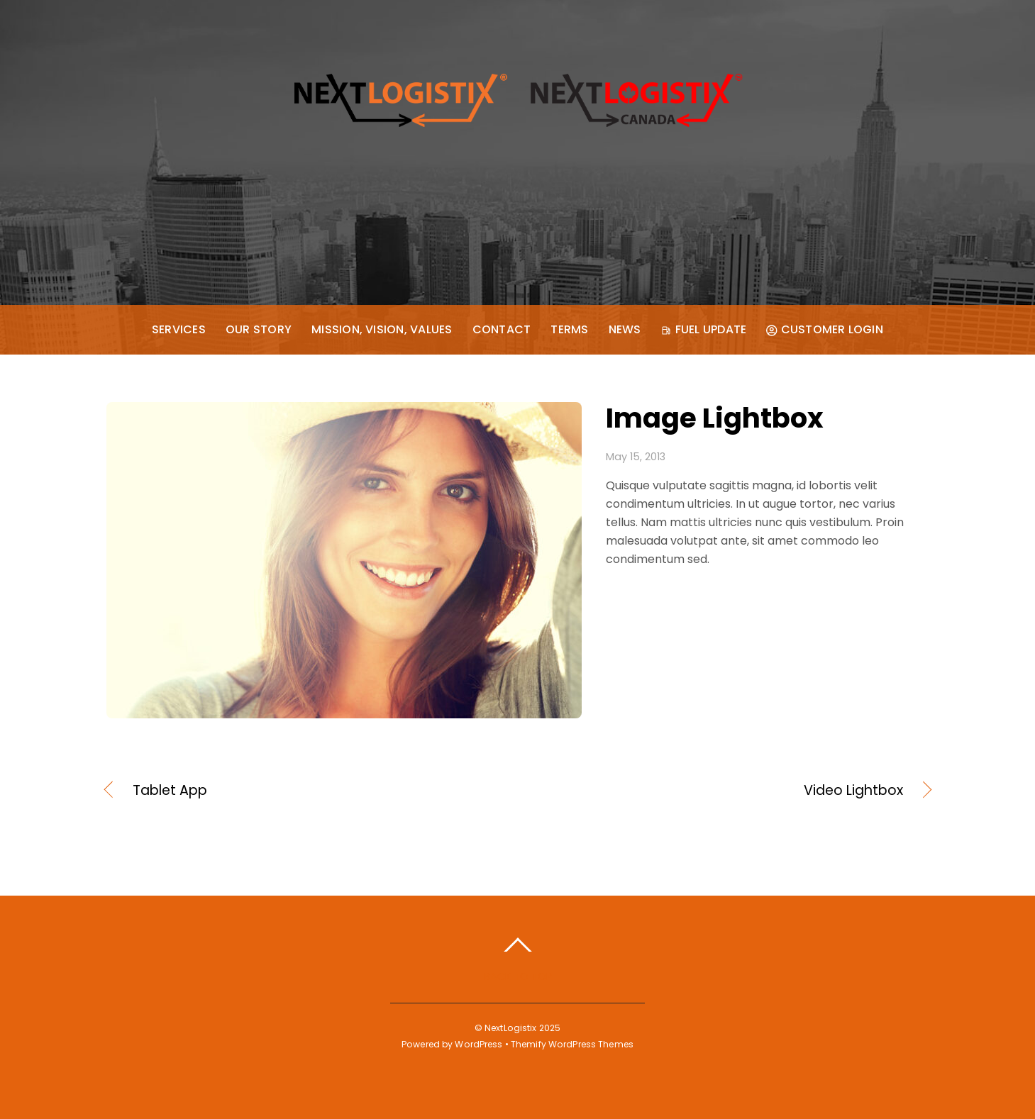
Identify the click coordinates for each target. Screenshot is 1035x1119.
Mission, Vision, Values (382, 329)
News (625, 329)
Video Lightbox (722, 790)
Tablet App (170, 790)
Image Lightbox (715, 418)
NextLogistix (510, 1028)
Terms (569, 329)
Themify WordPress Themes (572, 1044)
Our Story (259, 329)
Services (179, 329)
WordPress (478, 1044)
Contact (501, 329)
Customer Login (824, 329)
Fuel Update (703, 329)
